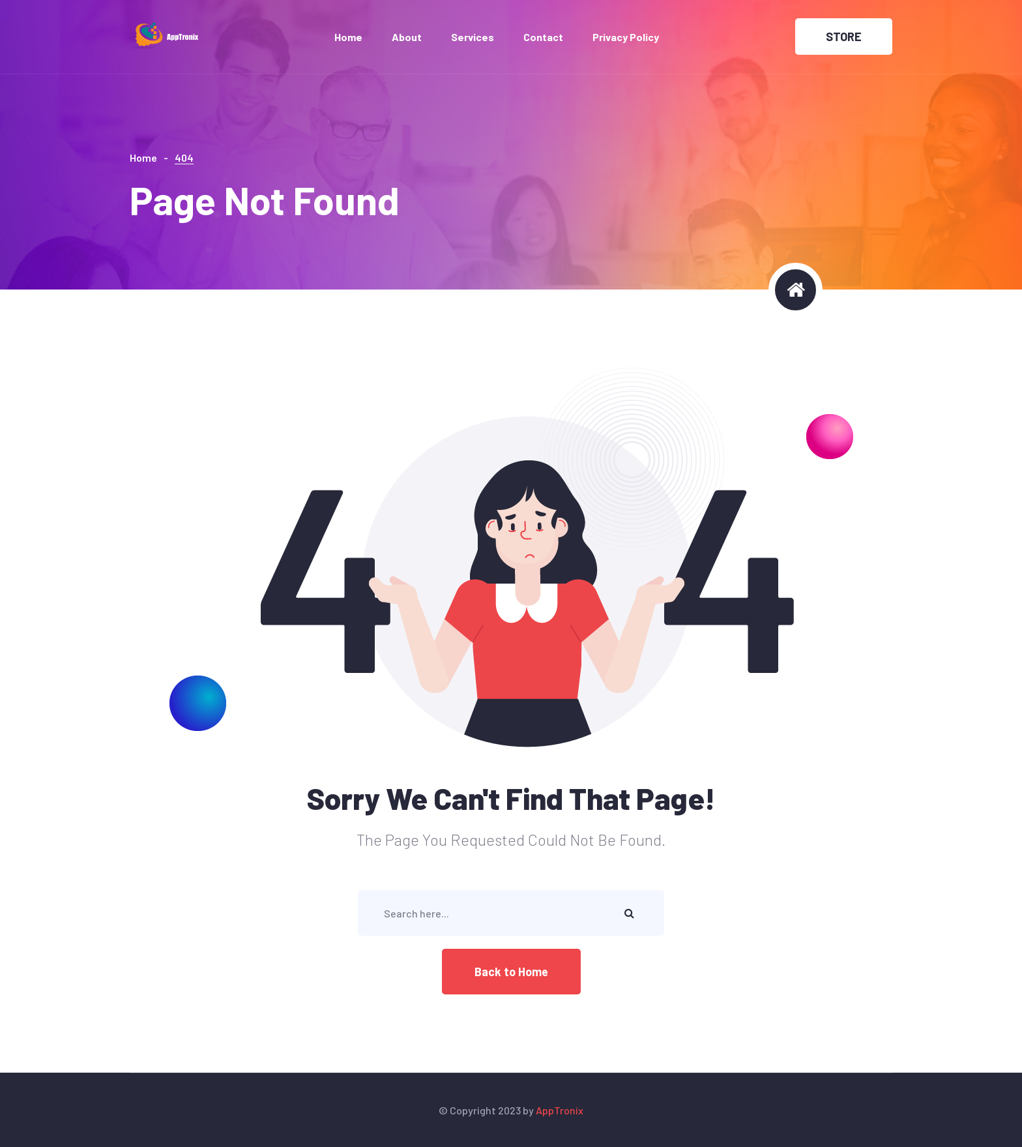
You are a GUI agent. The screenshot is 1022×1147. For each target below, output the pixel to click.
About (407, 37)
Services (472, 37)
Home (348, 37)
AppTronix (559, 1110)
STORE (844, 36)
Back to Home (511, 971)
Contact (543, 37)
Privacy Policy (625, 37)
